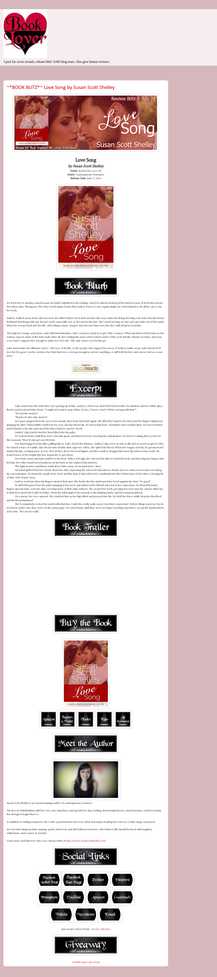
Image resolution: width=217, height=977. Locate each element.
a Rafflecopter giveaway (86, 962)
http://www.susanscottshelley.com (86, 841)
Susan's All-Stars (101, 929)
